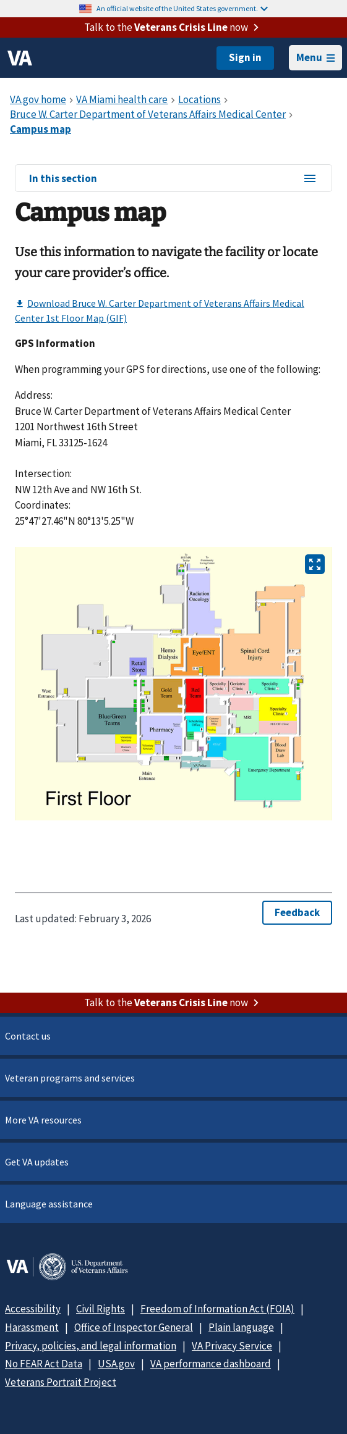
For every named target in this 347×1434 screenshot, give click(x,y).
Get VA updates (37, 1162)
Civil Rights (100, 1308)
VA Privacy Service (232, 1346)
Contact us (28, 1036)
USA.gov (116, 1363)
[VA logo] (19, 58)
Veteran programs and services (70, 1078)
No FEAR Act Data (43, 1363)
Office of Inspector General (133, 1327)
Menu (315, 57)
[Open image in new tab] (315, 564)
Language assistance (49, 1204)
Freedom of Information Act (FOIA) (217, 1308)
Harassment (32, 1327)
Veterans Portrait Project (60, 1382)
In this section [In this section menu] (173, 179)
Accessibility (33, 1308)
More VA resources (43, 1120)
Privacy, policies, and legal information (90, 1346)
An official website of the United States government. (182, 8)
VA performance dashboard (210, 1363)
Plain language (241, 1327)
